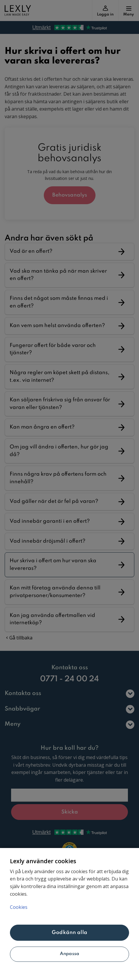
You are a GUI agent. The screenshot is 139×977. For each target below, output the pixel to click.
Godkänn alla (69, 932)
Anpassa (69, 954)
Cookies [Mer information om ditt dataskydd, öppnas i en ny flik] (18, 907)
